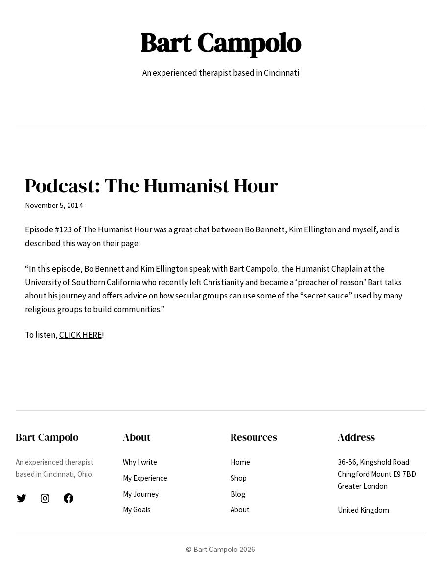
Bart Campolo (220, 42)
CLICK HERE (80, 334)
